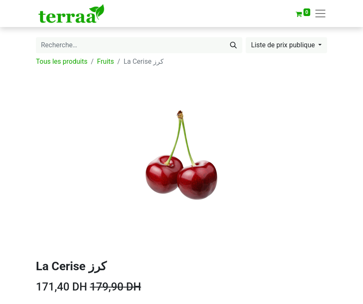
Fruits (105, 61)
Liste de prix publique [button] (284, 45)
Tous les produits (61, 61)
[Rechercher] (233, 45)
